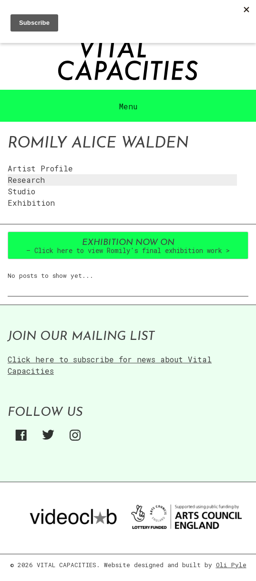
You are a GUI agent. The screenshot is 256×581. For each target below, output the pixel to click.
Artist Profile (40, 168)
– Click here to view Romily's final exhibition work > (128, 246)
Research (26, 180)
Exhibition (31, 203)
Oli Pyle (231, 565)
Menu (128, 106)
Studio (21, 191)
